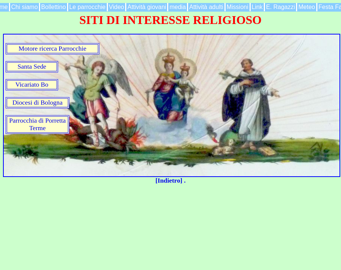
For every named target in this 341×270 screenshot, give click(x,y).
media (177, 7)
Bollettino (53, 7)
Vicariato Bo (31, 84)
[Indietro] (170, 180)
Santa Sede (32, 66)
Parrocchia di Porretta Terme (37, 124)
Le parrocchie (87, 7)
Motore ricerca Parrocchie (53, 48)
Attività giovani (146, 7)
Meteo (306, 7)
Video (116, 7)
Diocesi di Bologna (37, 102)
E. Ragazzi (280, 7)
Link (257, 7)
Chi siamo (24, 7)
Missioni (237, 7)
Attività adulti (206, 7)
